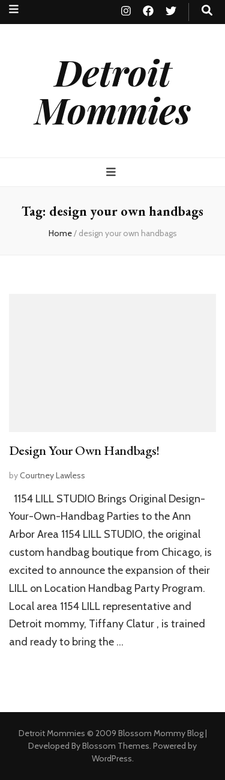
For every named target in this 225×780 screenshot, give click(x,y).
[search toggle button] (207, 10)
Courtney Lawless (52, 475)
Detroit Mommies (113, 90)
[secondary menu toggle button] (14, 9)
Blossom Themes (115, 745)
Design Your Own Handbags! (84, 450)
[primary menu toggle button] (112, 172)
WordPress (112, 758)
